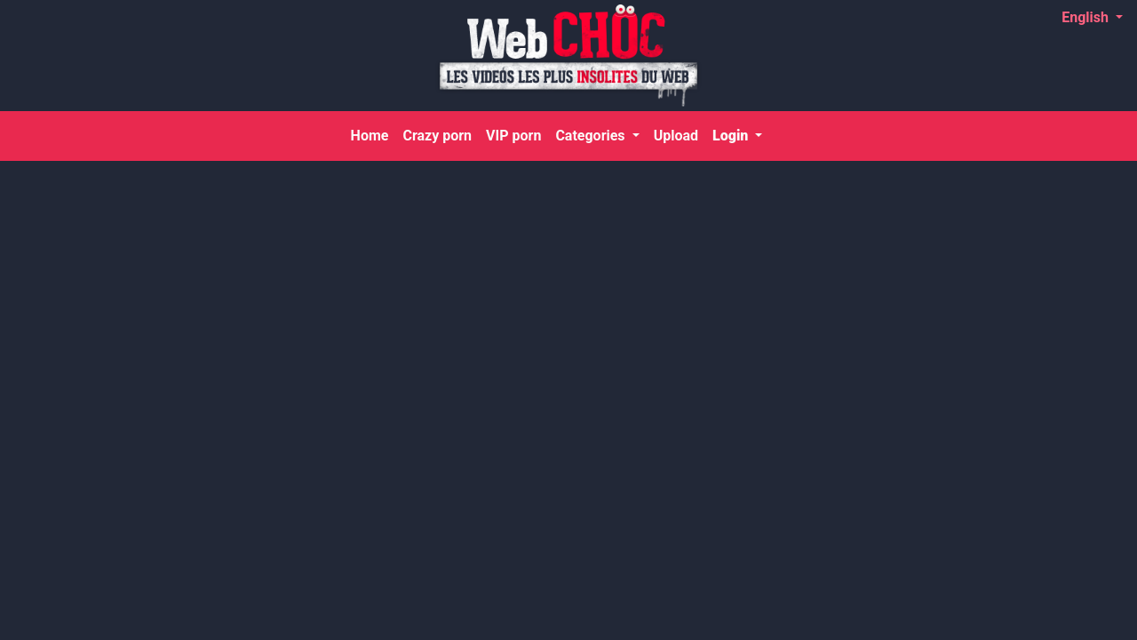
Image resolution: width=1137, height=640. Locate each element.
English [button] (1086, 17)
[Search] (1100, 136)
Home (373, 134)
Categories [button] (591, 135)
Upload (676, 135)
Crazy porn (437, 135)
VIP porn (513, 135)
